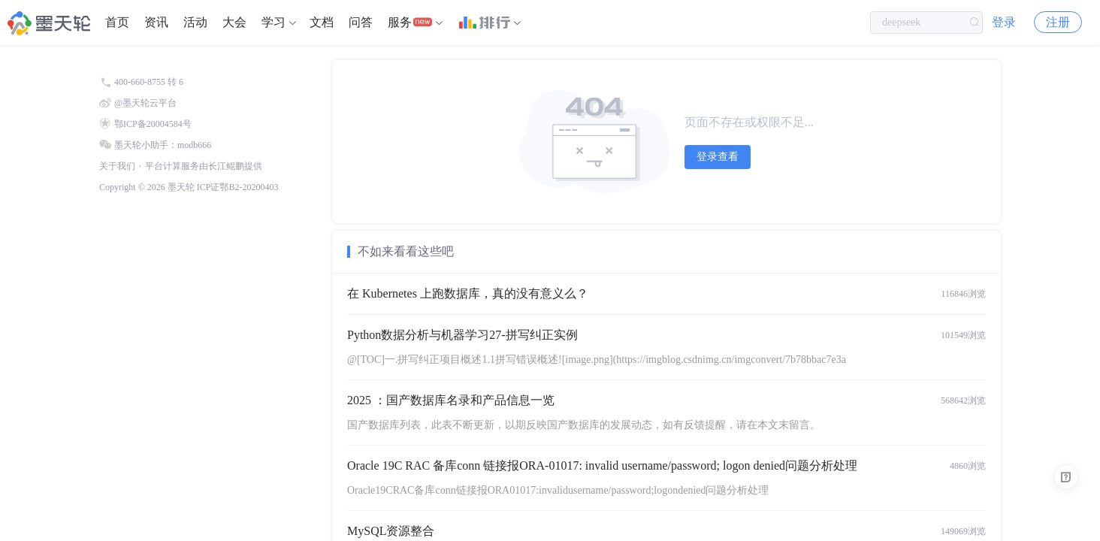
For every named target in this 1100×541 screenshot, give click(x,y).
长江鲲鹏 (226, 166)
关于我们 (117, 166)
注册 (1058, 22)
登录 (1004, 22)
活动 (195, 22)
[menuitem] (117, 22)
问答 (361, 22)
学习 (273, 22)
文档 (322, 22)
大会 (234, 22)
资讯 (156, 22)
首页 (117, 22)
